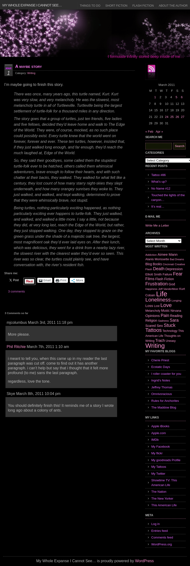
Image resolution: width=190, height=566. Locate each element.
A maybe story (28, 66)
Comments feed (162, 537)
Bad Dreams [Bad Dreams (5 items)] (177, 259)
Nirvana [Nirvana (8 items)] (176, 310)
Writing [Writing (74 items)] (155, 345)
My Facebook (160, 446)
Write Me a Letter (157, 225)
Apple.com (158, 433)
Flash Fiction (143, 5)
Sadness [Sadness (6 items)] (163, 320)
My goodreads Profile (165, 460)
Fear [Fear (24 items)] (177, 273)
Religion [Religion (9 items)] (151, 320)
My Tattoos (158, 467)
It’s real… (157, 206)
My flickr (157, 453)
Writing (31, 73)
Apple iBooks (160, 426)
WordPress (144, 561)
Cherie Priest (160, 360)
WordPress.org (161, 544)
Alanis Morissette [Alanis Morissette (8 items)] (157, 259)
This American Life (164, 505)
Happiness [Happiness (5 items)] (151, 289)
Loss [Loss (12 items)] (149, 306)
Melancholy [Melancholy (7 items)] (152, 310)
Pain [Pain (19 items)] (165, 315)
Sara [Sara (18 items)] (174, 320)
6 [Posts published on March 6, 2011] (182, 97)
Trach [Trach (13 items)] (160, 341)
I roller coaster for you (166, 374)
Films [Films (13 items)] (149, 279)
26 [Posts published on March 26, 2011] (177, 117)
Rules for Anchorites (165, 401)
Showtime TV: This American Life (164, 482)
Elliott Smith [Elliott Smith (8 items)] (153, 274)
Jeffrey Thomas (161, 387)
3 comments (16, 291)
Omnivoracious (161, 394)
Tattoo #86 (158, 175)
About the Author (173, 5)
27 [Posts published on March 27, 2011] (182, 117)
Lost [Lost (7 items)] (156, 306)
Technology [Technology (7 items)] (169, 331)
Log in (155, 524)
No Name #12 (160, 188)
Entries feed (159, 531)
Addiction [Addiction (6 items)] (151, 254)
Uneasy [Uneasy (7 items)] (171, 341)
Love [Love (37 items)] (166, 305)
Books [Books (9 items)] (157, 264)
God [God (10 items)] (172, 284)
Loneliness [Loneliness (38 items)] (158, 300)
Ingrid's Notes (160, 380)
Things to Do (90, 5)
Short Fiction (116, 5)
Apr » (159, 131)
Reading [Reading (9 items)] (176, 316)
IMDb (155, 439)
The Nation (158, 491)
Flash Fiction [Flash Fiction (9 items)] (164, 279)
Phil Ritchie (16, 347)
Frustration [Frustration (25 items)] (156, 283)
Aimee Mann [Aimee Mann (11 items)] (168, 254)
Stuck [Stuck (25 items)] (170, 325)
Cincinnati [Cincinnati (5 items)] (168, 264)
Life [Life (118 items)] (161, 294)
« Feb (149, 131)
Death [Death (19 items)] (158, 268)
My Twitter (158, 473)
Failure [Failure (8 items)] (167, 274)
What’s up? (159, 181)
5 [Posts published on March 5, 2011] (176, 97)
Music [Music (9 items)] (165, 310)
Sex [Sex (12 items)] (160, 326)
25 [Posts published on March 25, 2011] (172, 117)
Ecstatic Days (160, 367)
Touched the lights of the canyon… (168, 197)
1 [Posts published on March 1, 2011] (155, 97)
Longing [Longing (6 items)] (176, 300)
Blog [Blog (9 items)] (148, 264)
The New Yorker (162, 498)
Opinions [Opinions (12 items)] (152, 316)
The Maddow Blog (163, 407)
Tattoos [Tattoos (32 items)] (153, 330)
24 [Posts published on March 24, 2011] (166, 117)
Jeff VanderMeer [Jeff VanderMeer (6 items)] (168, 288)
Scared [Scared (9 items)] (150, 326)
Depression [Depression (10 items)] (174, 269)
